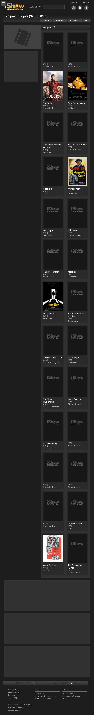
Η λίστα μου (39, 693)
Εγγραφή (86, 2)
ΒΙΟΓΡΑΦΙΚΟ (46, 20)
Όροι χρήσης (13, 697)
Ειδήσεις (65, 699)
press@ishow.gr (24, 707)
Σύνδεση (73, 2)
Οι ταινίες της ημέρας (43, 699)
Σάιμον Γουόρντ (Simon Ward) (27, 16)
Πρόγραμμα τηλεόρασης (71, 696)
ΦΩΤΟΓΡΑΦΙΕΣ (75, 20)
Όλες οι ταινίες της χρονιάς (45, 696)
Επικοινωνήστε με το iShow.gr (25, 683)
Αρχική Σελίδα (13, 690)
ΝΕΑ (86, 20)
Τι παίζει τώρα (67, 693)
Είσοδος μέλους (14, 692)
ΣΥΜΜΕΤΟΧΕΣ (60, 20)
